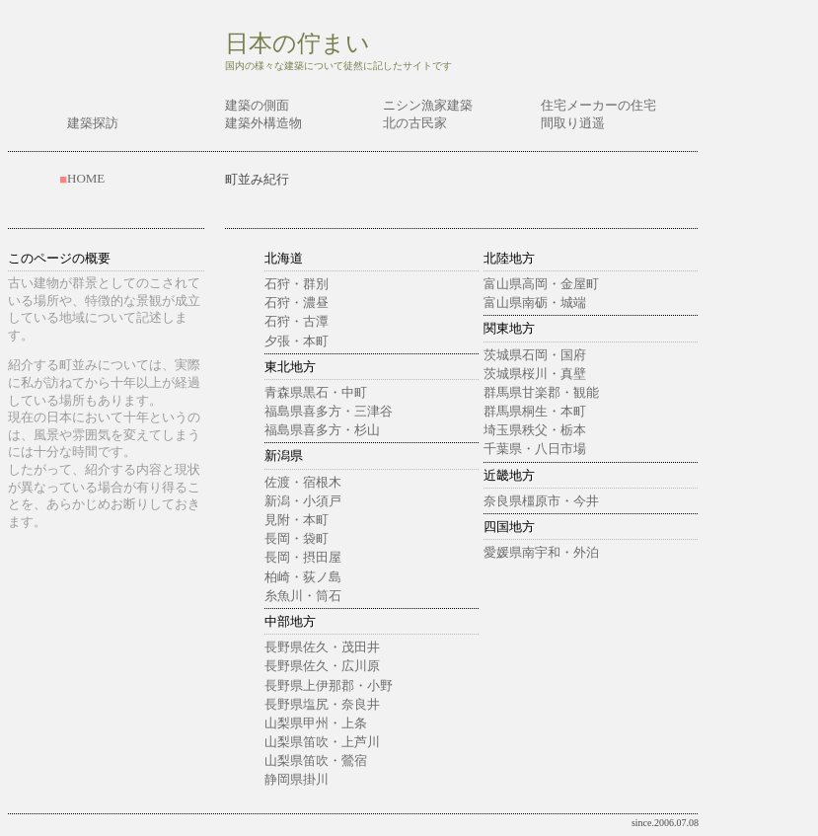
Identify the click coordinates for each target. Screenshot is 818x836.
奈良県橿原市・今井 (541, 501)
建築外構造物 (263, 122)
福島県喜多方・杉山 (322, 429)
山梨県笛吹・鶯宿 (315, 760)
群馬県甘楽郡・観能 (541, 392)
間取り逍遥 (573, 122)
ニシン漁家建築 (428, 105)
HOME (86, 178)
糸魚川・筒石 (302, 595)
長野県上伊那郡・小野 (328, 685)
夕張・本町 (296, 341)
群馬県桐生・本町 (534, 411)
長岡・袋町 (296, 538)
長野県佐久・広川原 (322, 665)
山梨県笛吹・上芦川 (322, 741)
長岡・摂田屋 (302, 557)
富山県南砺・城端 (534, 302)
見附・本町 (296, 519)
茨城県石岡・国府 (534, 354)
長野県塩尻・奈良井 (322, 704)
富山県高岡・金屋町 (541, 283)
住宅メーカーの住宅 (598, 105)
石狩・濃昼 (296, 302)
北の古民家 (415, 122)
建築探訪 (92, 122)
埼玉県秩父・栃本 (534, 429)
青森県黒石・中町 (315, 392)
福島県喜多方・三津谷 (328, 411)
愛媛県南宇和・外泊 (541, 552)
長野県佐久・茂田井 (322, 647)
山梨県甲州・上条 (315, 723)
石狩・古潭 (296, 321)
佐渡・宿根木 (302, 482)
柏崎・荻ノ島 (302, 577)
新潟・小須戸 (302, 501)
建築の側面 (257, 105)
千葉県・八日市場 (534, 448)
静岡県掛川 (296, 779)
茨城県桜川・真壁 (534, 373)
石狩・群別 (296, 283)
